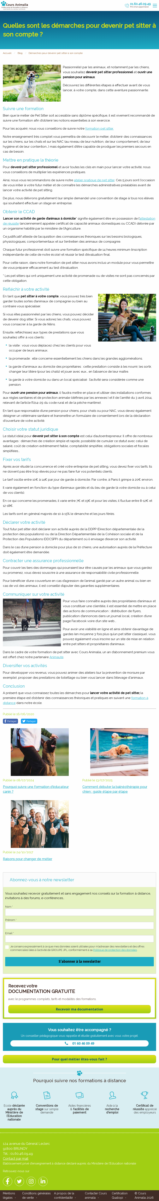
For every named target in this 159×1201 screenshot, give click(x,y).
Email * (9, 933)
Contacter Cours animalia (96, 1195)
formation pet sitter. (99, 128)
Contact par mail (15, 1159)
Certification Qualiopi (120, 1195)
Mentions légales (9, 1195)
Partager (10, 721)
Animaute (56, 657)
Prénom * (11, 919)
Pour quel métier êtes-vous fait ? (79, 1059)
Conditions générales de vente (36, 1195)
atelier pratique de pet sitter (94, 180)
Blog (20, 53)
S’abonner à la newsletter (80, 961)
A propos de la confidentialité (64, 1195)
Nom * (9, 906)
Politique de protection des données (115, 950)
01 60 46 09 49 (79, 1043)
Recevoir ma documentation (79, 1009)
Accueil (7, 53)
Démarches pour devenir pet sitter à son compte (56, 53)
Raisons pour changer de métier (27, 859)
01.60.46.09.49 (21, 1154)
